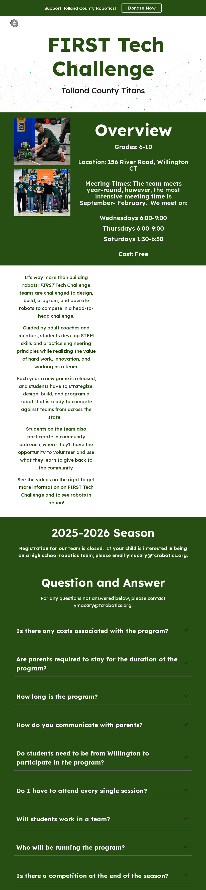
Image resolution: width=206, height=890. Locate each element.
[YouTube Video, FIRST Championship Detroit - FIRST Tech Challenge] (156, 357)
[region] (103, 8)
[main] (103, 64)
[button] (186, 631)
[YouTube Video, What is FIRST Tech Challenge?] (156, 299)
